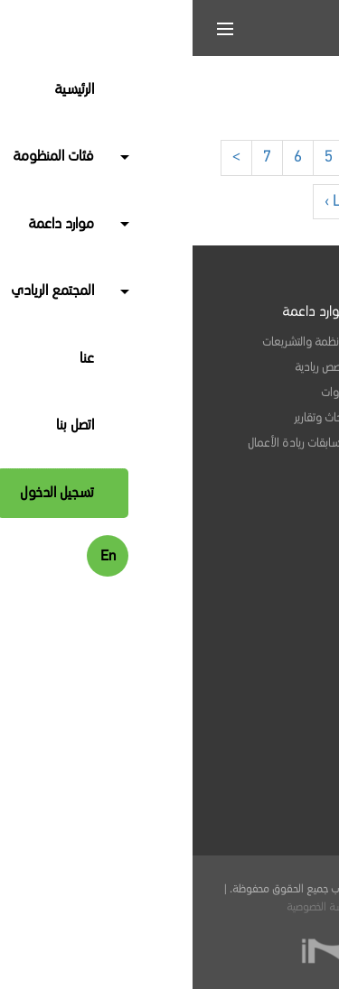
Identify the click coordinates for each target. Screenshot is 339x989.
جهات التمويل (263, 443)
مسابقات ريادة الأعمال (105, 443)
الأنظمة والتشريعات (112, 342)
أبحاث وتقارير (128, 417)
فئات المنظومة (254, 312)
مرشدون (274, 392)
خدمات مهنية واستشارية (238, 367)
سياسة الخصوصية (130, 907)
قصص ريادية (128, 367)
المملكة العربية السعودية (249, 852)
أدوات (141, 392)
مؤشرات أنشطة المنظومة (235, 563)
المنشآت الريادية (259, 342)
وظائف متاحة (264, 512)
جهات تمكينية (263, 417)
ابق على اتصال (258, 650)
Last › (151, 201)
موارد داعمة (122, 312)
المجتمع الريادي (254, 483)
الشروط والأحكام (209, 907)
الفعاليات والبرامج (256, 537)
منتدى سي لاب (258, 588)
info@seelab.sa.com (226, 755)
